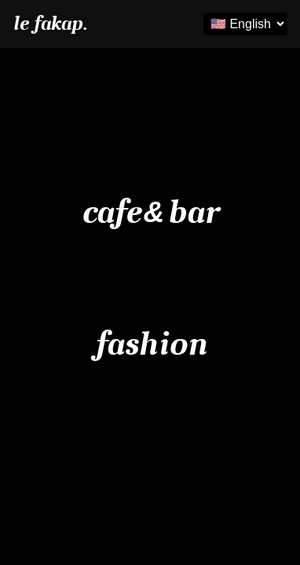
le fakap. (50, 24)
